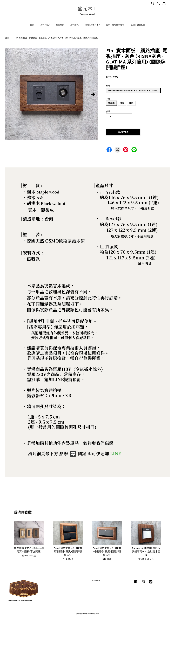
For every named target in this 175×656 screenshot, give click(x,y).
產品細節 (60, 24)
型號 (108, 86)
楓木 (131, 103)
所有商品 (46, 24)
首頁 (32, 24)
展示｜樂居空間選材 (115, 24)
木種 (108, 99)
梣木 (122, 103)
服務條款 (79, 614)
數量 (108, 111)
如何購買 (74, 24)
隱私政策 (87, 614)
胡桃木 (111, 103)
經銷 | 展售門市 (93, 24)
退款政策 (95, 614)
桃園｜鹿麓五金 (138, 24)
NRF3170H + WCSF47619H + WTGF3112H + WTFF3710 (133, 90)
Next (93, 94)
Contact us (96, 581)
